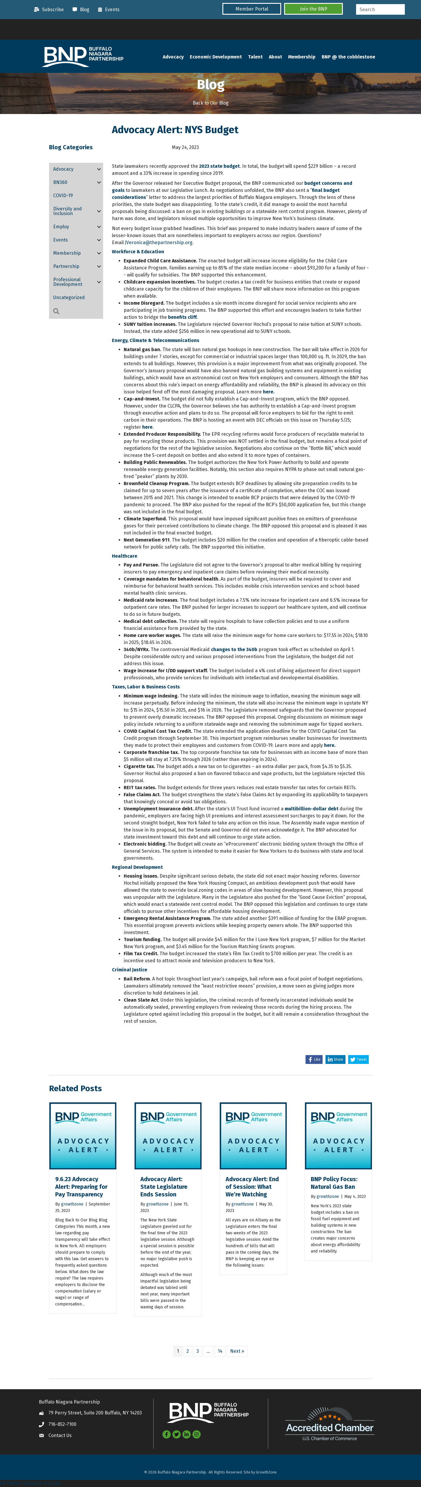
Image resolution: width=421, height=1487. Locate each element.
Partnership (66, 266)
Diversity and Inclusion (67, 211)
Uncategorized (69, 298)
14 (220, 1351)
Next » (237, 1351)
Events (60, 240)
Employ (61, 227)
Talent (255, 57)
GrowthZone (266, 1472)
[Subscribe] (47, 9)
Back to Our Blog (211, 103)
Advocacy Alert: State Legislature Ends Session (163, 1187)
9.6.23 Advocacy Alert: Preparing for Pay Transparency (81, 1187)
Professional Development (67, 282)
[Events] (107, 9)
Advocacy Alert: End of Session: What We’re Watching (252, 1187)
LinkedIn (32, 1483)
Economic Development (216, 57)
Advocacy (173, 57)
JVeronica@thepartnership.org (158, 243)
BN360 (60, 182)
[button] (251, 9)
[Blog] (79, 9)
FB (2, 1483)
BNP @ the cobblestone (348, 57)
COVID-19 (63, 196)
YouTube (52, 1483)
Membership (302, 57)
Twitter (14, 1483)
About (275, 57)
